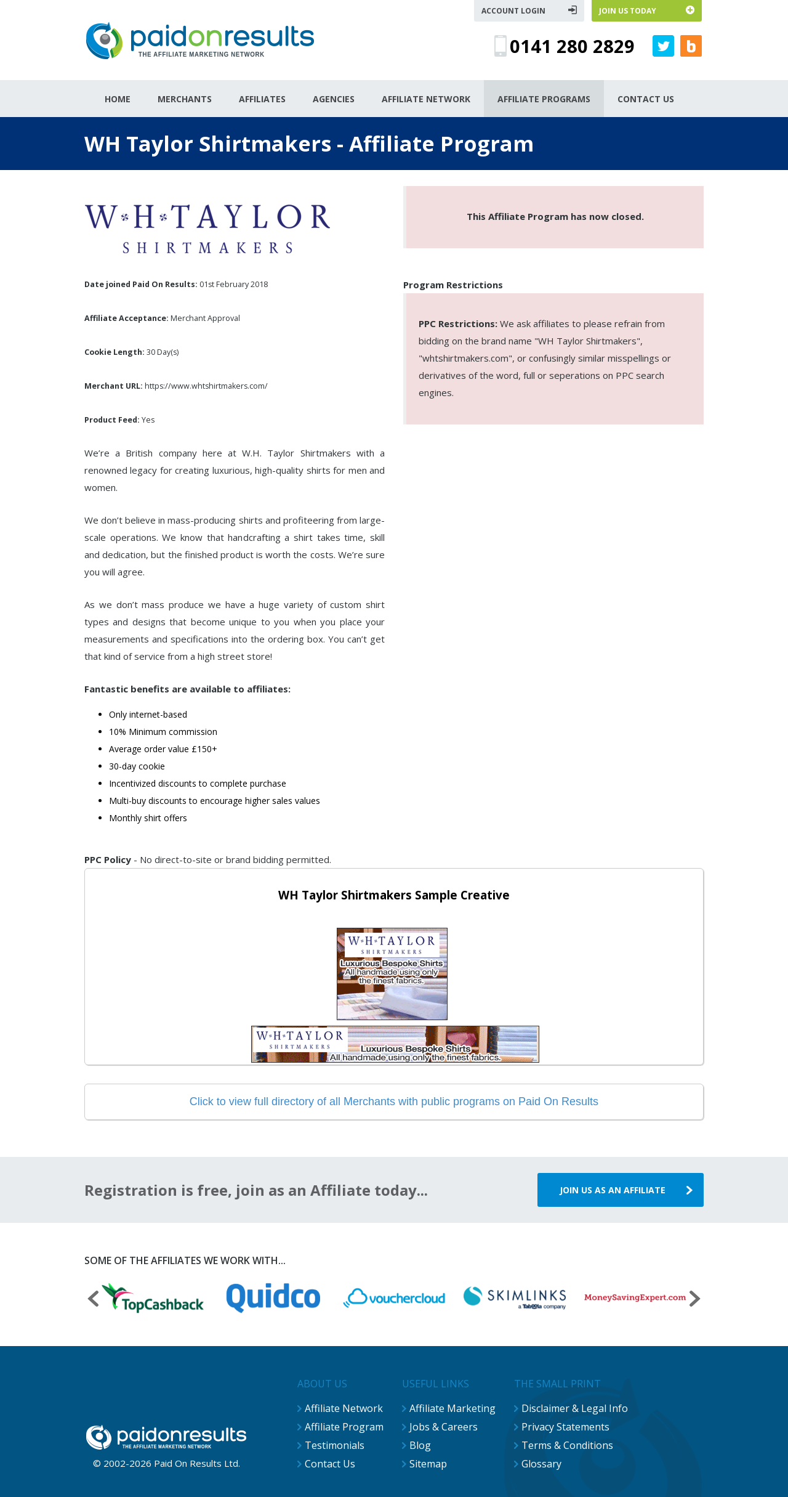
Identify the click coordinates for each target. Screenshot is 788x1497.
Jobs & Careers (443, 1427)
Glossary (541, 1464)
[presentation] (92, 1300)
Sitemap (428, 1464)
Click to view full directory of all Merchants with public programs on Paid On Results (394, 1101)
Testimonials (334, 1445)
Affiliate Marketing (452, 1408)
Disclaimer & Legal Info (574, 1408)
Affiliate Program (344, 1427)
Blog (420, 1445)
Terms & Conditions (567, 1445)
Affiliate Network (344, 1408)
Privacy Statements (565, 1427)
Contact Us (330, 1464)
